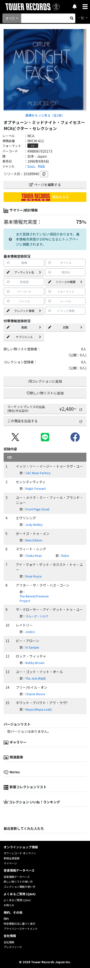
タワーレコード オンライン (20, 853)
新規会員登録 (11, 858)
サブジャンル (24, 337)
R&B (41, 166)
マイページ (10, 863)
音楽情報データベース (17, 877)
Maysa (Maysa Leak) (38, 709)
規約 (6, 918)
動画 (24, 327)
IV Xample (32, 647)
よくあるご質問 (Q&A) (17, 900)
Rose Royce (33, 576)
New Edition (33, 540)
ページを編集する (45, 184)
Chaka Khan (33, 555)
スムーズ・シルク (36, 616)
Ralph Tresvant (35, 488)
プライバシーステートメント (21, 929)
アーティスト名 (24, 272)
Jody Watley (33, 524)
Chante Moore (35, 694)
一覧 (81, 17)
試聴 (65, 327)
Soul (30, 166)
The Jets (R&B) (35, 678)
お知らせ (9, 905)
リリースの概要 (65, 282)
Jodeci (30, 632)
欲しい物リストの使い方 (18, 881)
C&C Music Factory (37, 473)
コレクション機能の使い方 (19, 886)
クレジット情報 (24, 311)
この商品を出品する (45, 420)
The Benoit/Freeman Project (34, 598)
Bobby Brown (34, 663)
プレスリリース (13, 947)
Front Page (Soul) (37, 509)
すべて (10, 18)
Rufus (65, 555)
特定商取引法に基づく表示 (19, 923)
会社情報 (9, 942)
